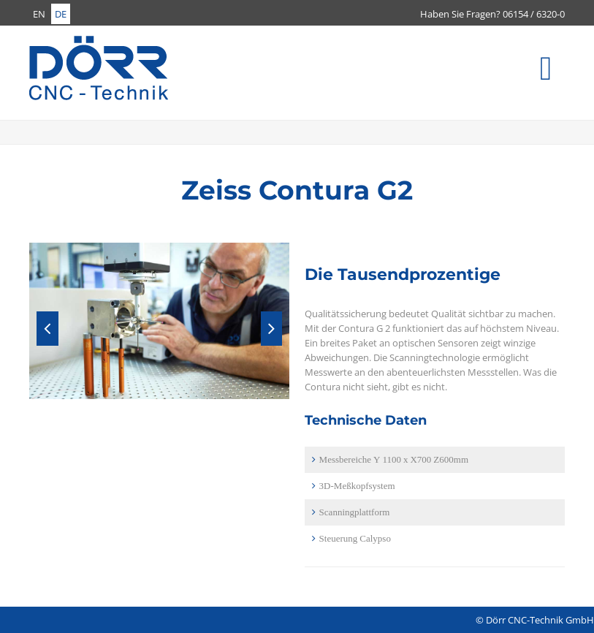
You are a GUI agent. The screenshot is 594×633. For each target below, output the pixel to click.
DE (60, 13)
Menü (564, 76)
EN (39, 13)
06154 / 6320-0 (534, 13)
